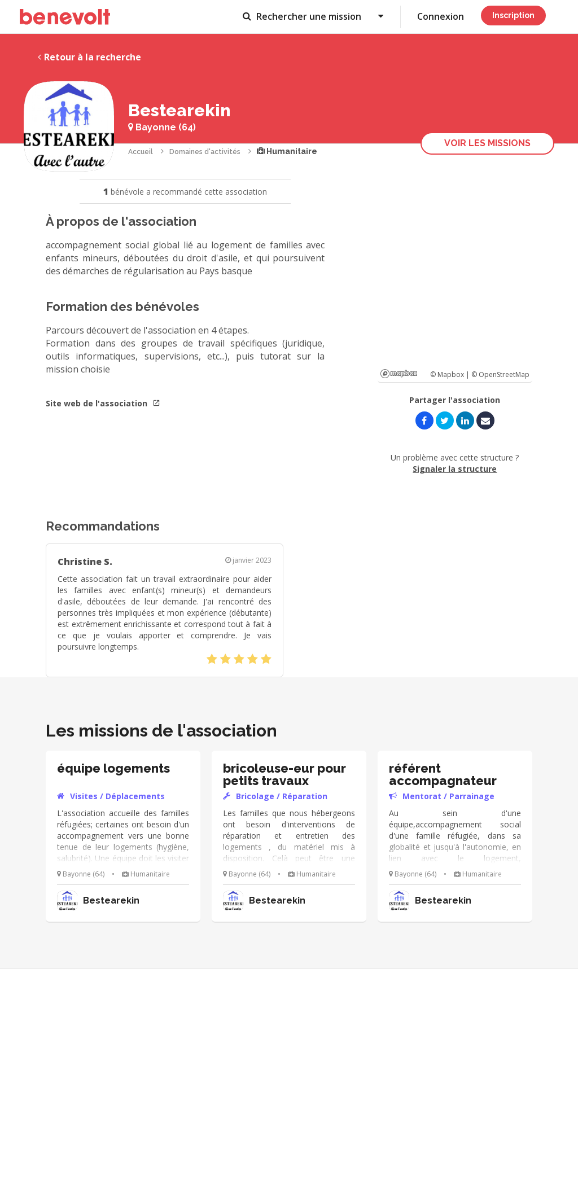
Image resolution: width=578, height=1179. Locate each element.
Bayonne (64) (162, 127)
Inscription (513, 15)
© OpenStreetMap (500, 374)
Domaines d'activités (204, 152)
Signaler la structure (455, 468)
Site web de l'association (103, 403)
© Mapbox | (450, 374)
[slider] (239, 659)
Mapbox (398, 373)
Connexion (440, 16)
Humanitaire (287, 151)
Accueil (140, 152)
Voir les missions (487, 143)
